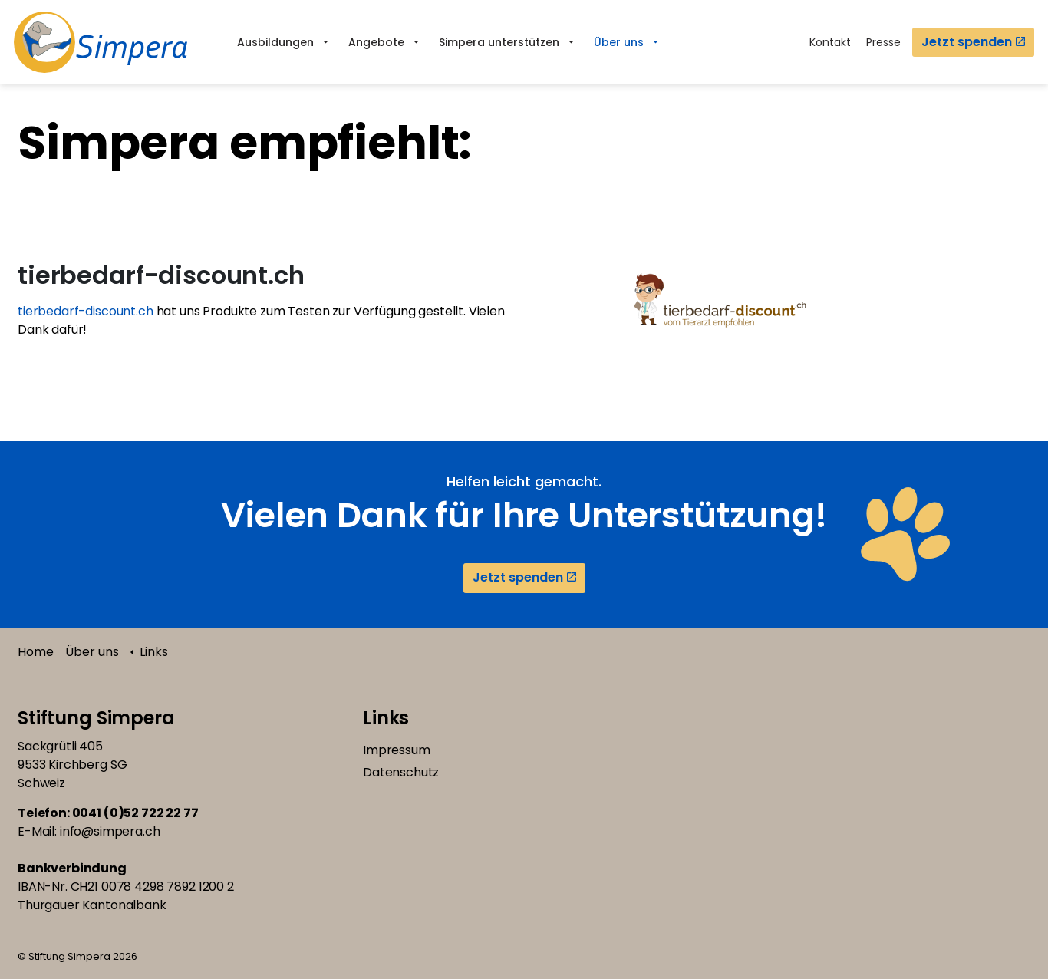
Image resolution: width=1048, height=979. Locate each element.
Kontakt (830, 42)
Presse (883, 42)
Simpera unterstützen (499, 42)
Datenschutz (401, 772)
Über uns (619, 42)
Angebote (376, 42)
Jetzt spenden (973, 43)
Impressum (396, 750)
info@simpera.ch (110, 831)
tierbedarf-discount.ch (87, 311)
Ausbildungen (275, 42)
